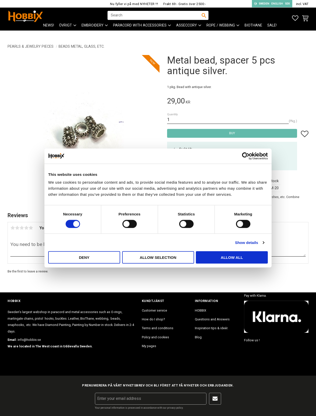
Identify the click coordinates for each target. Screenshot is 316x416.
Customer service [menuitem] (154, 310)
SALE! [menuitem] (272, 30)
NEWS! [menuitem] (48, 30)
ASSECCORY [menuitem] (186, 30)
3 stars (21, 228)
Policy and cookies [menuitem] (155, 337)
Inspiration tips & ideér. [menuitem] (211, 328)
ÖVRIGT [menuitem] (65, 30)
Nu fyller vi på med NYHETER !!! (134, 4)
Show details (246, 242)
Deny (84, 257)
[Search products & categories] (155, 18)
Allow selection (158, 257)
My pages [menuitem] (149, 346)
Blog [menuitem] (198, 337)
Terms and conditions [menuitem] (157, 328)
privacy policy (175, 407)
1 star (12, 228)
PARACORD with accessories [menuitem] (140, 30)
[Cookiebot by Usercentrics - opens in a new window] (246, 156)
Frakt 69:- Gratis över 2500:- (184, 4)
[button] (295, 18)
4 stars (26, 228)
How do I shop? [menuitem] (153, 319)
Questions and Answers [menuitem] (212, 319)
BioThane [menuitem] (253, 30)
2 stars (17, 228)
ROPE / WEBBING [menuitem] (220, 30)
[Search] (204, 18)
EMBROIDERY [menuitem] (92, 30)
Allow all (232, 257)
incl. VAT (302, 4)
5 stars (31, 228)
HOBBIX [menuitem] (200, 310)
